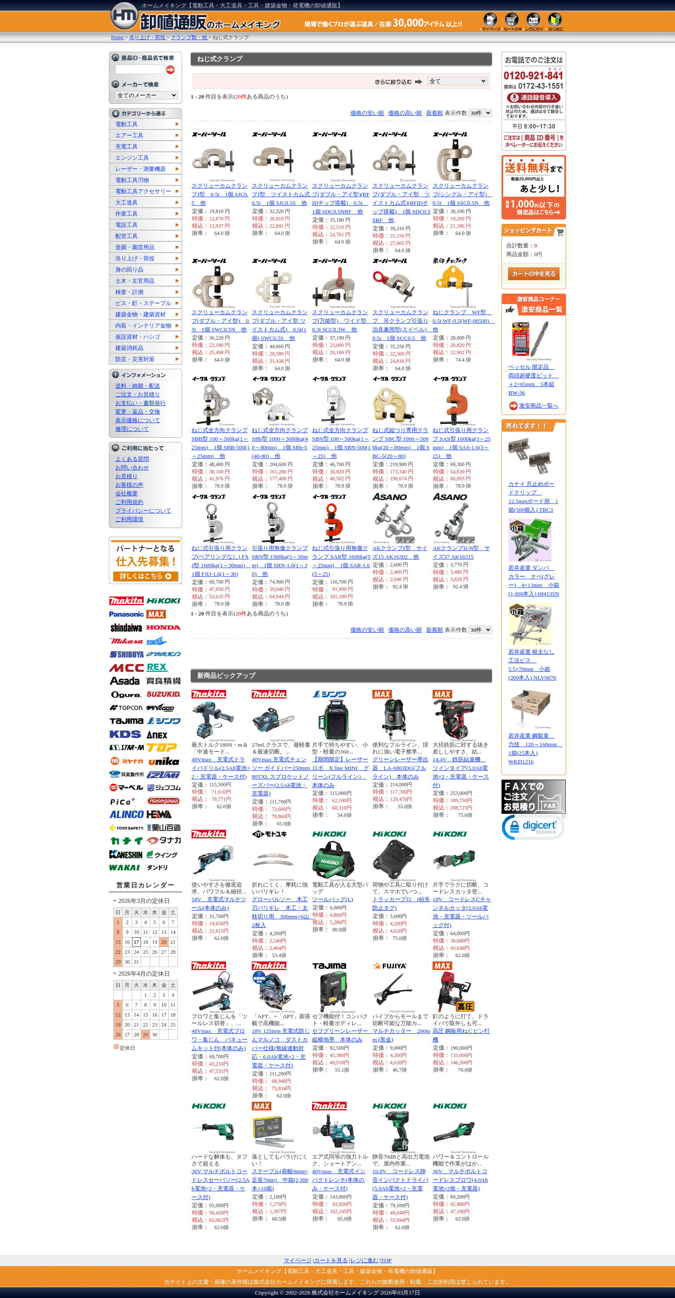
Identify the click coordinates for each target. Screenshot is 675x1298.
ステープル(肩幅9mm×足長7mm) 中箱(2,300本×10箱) (280, 1180)
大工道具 (126, 202)
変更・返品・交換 (137, 411)
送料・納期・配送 (137, 386)
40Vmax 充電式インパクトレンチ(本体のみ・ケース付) (338, 1180)
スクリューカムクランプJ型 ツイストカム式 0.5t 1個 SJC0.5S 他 (284, 194)
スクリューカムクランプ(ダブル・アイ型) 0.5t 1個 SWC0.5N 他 (221, 321)
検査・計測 (129, 292)
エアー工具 (129, 135)
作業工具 (126, 213)
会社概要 (126, 493)
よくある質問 (132, 459)
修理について (132, 429)
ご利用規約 (129, 502)
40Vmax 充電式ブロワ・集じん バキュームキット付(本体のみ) (220, 1039)
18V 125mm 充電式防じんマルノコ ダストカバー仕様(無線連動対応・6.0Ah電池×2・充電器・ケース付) (281, 1048)
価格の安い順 (367, 113)
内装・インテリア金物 (143, 325)
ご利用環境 (129, 519)
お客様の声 (129, 485)
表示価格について (137, 420)
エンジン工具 (132, 158)
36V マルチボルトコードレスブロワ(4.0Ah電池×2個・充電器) (460, 1180)
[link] (534, 829)
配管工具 (126, 236)
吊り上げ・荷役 (135, 258)
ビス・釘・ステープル (143, 303)
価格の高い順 (405, 113)
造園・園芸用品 (135, 247)
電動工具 (126, 124)
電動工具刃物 (132, 180)
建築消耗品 (129, 348)
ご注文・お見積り (137, 394)
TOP (386, 1260)
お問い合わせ (132, 467)
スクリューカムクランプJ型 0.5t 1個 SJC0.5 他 (220, 194)
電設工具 (126, 225)
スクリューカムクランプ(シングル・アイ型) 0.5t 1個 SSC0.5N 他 (462, 194)
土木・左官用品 (135, 281)
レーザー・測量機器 (140, 169)
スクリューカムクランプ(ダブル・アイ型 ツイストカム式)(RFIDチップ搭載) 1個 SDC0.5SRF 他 (401, 202)
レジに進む (364, 1260)
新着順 (434, 113)
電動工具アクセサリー (143, 191)
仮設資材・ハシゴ (137, 337)
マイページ (298, 1260)
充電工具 (126, 146)
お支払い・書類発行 (140, 403)
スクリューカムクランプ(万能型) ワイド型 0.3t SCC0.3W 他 (342, 321)
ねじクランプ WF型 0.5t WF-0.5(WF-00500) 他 (464, 321)
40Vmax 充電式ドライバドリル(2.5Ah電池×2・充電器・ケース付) (221, 768)
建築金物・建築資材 (140, 314)
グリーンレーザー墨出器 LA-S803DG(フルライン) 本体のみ (400, 768)
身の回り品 (129, 269)
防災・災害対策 (135, 359)
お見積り (126, 476)
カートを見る (331, 1260)
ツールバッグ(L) (332, 899)
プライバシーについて (143, 510)
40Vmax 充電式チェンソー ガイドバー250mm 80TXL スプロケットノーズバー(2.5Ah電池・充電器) (284, 776)
